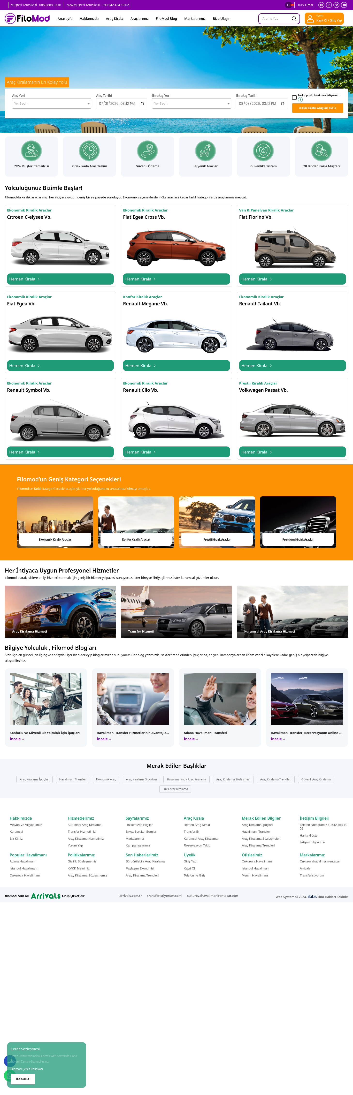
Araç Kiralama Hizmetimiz (86, 838)
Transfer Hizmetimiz (82, 831)
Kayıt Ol (189, 868)
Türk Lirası (305, 5)
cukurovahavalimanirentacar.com (212, 895)
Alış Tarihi (104, 95)
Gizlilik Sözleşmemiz (82, 861)
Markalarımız (195, 18)
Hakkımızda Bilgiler (139, 825)
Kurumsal (16, 831)
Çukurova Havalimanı (25, 875)
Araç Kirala (114, 18)
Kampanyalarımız (138, 845)
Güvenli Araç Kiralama (316, 779)
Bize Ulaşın (221, 18)
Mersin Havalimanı (255, 875)
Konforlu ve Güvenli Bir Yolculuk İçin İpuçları (45, 733)
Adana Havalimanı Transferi (205, 733)
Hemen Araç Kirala (197, 825)
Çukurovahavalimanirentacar (320, 861)
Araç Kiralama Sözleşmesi (233, 779)
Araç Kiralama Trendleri (275, 779)
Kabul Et (22, 1079)
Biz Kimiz (16, 838)
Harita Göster (309, 835)
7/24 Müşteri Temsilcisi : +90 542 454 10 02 (97, 5)
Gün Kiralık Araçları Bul (316, 108)
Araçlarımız (139, 18)
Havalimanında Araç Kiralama (186, 779)
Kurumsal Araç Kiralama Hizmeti (269, 631)
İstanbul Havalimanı (23, 868)
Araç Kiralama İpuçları (34, 779)
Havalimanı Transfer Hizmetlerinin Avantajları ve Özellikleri (143, 733)
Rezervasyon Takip (197, 845)
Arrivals (305, 868)
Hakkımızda (89, 18)
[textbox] (51, 103)
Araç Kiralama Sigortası (141, 779)
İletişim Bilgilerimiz (312, 842)
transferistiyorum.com (164, 895)
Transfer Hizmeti (141, 631)
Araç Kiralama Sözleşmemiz (87, 875)
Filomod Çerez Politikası (27, 1069)
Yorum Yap (75, 845)
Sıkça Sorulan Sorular (141, 831)
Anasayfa (65, 18)
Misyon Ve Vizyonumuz (26, 825)
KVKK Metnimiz (79, 868)
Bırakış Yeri (161, 95)
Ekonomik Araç (106, 779)
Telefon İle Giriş (195, 875)
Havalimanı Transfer (72, 779)
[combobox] (51, 103)
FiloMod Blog (166, 18)
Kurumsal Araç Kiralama (84, 825)
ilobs (311, 896)
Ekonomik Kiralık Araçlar (55, 539)
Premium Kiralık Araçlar (298, 539)
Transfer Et (191, 831)
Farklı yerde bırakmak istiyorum (318, 97)
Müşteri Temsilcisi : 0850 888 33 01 (36, 5)
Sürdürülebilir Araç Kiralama (145, 861)
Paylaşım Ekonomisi (140, 868)
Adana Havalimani (22, 861)
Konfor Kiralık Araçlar (136, 539)
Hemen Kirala (24, 279)
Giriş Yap (190, 861)
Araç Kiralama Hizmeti (29, 631)
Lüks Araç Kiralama (175, 789)
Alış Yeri (18, 95)
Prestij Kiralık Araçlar (216, 539)
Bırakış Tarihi (246, 95)
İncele (16, 739)
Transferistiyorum (312, 875)
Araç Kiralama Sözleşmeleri (261, 838)
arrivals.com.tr (130, 895)
